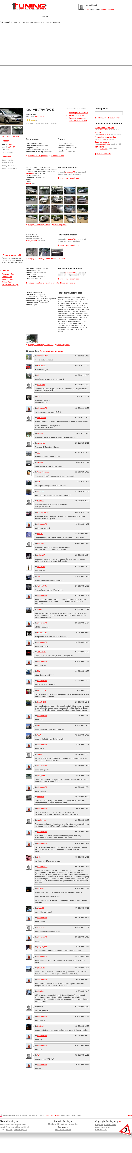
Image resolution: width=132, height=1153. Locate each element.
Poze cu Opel (7, 277)
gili (38, 375)
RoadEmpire (42, 633)
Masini (45, 16)
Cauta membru (11, 1125)
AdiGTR (40, 534)
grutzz (39, 609)
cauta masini (101, 118)
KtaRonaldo (41, 418)
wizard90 (40, 908)
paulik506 (41, 968)
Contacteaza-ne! (101, 1130)
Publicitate (107, 1127)
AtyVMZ (40, 462)
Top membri (22, 1125)
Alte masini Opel (8, 274)
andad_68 (103, 149)
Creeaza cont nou (107, 9)
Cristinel (40, 888)
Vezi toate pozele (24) (10, 136)
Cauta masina (11, 1127)
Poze (83, 17)
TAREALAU (41, 652)
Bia (38, 671)
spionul (102, 139)
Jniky (39, 857)
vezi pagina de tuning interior (39, 259)
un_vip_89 (41, 567)
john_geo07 (41, 775)
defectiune (99, 147)
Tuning (57, 17)
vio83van (40, 543)
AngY (39, 725)
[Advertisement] (31, 45)
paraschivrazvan (105, 134)
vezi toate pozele (57, 156)
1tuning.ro (17, 22)
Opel (37, 22)
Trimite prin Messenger (78, 113)
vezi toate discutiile (104, 154)
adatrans (40, 797)
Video (94, 17)
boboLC (40, 396)
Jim (38, 453)
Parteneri (98, 1127)
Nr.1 (27, 1127)
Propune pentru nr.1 (77, 118)
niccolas (40, 991)
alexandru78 (40, 116)
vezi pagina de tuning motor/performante (43, 283)
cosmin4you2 (42, 867)
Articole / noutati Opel (10, 285)
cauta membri (114, 118)
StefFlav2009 (104, 129)
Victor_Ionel (41, 690)
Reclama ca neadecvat (78, 121)
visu (38, 482)
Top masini (21, 1127)
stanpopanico (42, 512)
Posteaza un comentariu (51, 351)
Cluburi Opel (6, 282)
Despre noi (99, 1125)
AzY (38, 1055)
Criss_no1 (41, 385)
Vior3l (39, 754)
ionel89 (40, 433)
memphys (41, 443)
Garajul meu (29, 17)
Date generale (7, 152)
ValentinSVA (42, 586)
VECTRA (44, 22)
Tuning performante (9, 166)
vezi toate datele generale (38, 156)
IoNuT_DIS (41, 702)
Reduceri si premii (20, 1130)
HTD (120, 1121)
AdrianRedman (43, 472)
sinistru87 (41, 555)
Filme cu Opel (7, 279)
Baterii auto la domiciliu (63, 1130)
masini (98, 132)
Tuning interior (7, 163)
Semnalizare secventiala (105, 137)
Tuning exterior (7, 160)
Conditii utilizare (110, 1125)
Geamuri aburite (102, 142)
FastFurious (41, 365)
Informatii (9, 1130)
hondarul (40, 927)
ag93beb (40, 491)
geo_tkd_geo (42, 947)
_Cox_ (39, 576)
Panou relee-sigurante (104, 127)
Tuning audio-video (9, 168)
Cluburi (70, 17)
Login (88, 9)
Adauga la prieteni (76, 115)
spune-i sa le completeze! (69, 178)
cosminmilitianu (43, 356)
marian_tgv (41, 820)
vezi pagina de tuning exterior (39, 225)
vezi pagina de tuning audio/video (40, 345)
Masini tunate (28, 22)
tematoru (40, 501)
